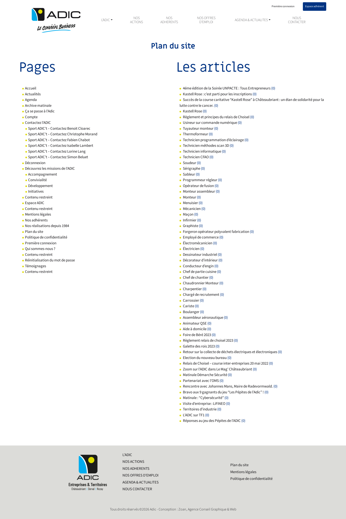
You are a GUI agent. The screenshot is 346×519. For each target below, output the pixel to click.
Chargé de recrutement (201, 294)
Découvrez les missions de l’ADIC (50, 168)
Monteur (189, 197)
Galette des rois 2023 (199, 346)
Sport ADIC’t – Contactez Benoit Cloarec (59, 128)
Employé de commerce (201, 237)
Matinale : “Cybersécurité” (203, 397)
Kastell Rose (192, 111)
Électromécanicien (197, 243)
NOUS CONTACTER (297, 20)
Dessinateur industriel (200, 254)
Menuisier (190, 202)
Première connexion (40, 243)
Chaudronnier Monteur (201, 283)
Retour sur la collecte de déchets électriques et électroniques (230, 352)
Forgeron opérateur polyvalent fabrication (216, 231)
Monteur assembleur (199, 191)
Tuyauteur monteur (198, 128)
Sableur (189, 174)
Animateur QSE (195, 323)
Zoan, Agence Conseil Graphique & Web (207, 509)
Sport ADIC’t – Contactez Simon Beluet (58, 157)
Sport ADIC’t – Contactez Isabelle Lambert (60, 145)
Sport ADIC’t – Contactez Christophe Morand (62, 134)
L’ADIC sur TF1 (193, 415)
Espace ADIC (34, 202)
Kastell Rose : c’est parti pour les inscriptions (217, 94)
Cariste (188, 306)
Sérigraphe (191, 168)
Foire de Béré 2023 (197, 334)
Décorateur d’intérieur (200, 260)
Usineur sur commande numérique (210, 122)
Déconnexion (35, 162)
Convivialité (37, 180)
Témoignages (35, 266)
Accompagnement (42, 174)
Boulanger (191, 312)
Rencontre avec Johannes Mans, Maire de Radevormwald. (228, 386)
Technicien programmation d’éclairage (213, 140)
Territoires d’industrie (200, 409)
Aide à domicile (194, 329)
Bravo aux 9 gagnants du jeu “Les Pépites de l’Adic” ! (223, 392)
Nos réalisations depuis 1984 (47, 225)
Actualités (33, 94)
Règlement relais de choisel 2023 (208, 340)
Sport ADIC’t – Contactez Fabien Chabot (59, 140)
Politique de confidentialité (46, 237)
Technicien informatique (202, 151)
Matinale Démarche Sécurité (205, 374)
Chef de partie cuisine (199, 271)
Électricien (191, 248)
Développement (40, 185)
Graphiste (190, 225)
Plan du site (34, 231)
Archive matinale (38, 105)
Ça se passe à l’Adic (40, 111)
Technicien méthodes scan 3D (206, 145)
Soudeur (189, 162)
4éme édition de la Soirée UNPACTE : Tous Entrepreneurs (227, 88)
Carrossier (191, 300)
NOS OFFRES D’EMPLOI (206, 20)
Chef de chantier (195, 277)
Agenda (31, 99)
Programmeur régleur (200, 180)
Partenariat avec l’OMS (201, 380)
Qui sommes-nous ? (40, 248)
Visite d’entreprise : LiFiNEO (204, 403)
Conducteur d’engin (198, 266)
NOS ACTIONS (136, 20)
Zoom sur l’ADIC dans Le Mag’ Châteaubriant (217, 369)
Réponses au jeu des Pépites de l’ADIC (212, 420)
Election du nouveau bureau (205, 357)
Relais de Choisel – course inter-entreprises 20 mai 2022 (225, 363)
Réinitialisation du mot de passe (50, 260)
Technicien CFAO (196, 157)
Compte (31, 117)
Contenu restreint (39, 197)
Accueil (30, 88)
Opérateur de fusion (198, 185)
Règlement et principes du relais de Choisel (216, 117)
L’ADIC (105, 20)
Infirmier (189, 220)
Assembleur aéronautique (203, 317)
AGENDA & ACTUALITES (251, 20)
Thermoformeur (195, 134)
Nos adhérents (36, 220)
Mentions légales (38, 214)
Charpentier (192, 289)
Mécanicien (192, 208)
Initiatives (36, 191)
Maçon (188, 214)
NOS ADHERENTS (169, 20)
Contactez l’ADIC (38, 122)
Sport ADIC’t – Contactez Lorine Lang (57, 151)
